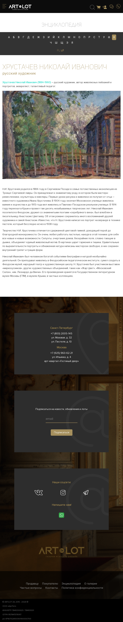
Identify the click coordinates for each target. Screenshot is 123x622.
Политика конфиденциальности (82, 587)
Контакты (51, 587)
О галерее (90, 583)
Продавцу (32, 583)
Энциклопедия (71, 583)
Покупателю (50, 583)
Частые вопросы (31, 587)
